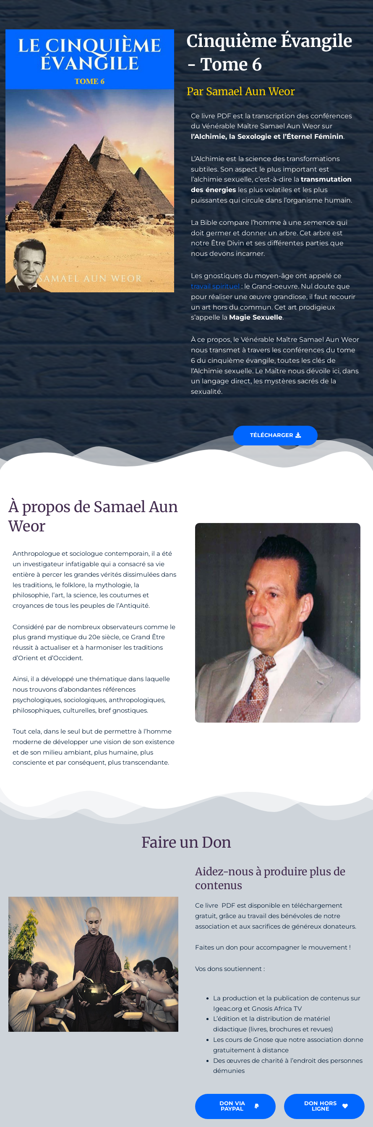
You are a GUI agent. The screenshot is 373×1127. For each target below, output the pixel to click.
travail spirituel (215, 286)
